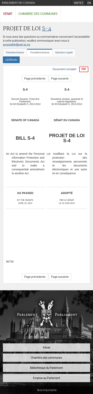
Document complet (64, 69)
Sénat (7, 14)
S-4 (46, 28)
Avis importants (47, 390)
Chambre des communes (38, 14)
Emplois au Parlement (46, 378)
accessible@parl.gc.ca (16, 44)
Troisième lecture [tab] (39, 52)
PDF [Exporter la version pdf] (84, 69)
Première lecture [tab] (15, 52)
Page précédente (35, 78)
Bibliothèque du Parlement (46, 367)
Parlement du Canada (18, 2)
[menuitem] (78, 3)
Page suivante (60, 78)
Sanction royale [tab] (64, 52)
